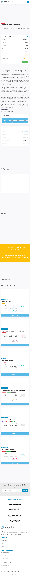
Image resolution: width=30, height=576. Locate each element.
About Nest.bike (4, 539)
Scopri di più (22, 494)
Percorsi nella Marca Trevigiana (7, 562)
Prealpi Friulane (24, 131)
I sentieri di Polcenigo (19, 4)
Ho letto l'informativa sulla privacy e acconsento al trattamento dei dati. (19, 494)
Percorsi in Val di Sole (5, 565)
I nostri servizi (3, 545)
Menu (28, 1)
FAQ (1, 542)
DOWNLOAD (25, 62)
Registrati (25, 490)
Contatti (2, 546)
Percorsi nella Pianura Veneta (6, 564)
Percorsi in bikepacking (5, 567)
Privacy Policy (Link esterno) (6, 548)
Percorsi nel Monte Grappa (6, 559)
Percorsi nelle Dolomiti (5, 552)
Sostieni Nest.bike (4, 540)
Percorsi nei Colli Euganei (5, 556)
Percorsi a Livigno (4, 553)
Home (9, 4)
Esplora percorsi (12, 4)
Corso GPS (3, 543)
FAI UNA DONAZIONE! (15, 249)
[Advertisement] (15, 14)
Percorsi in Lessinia (4, 558)
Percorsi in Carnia (4, 555)
